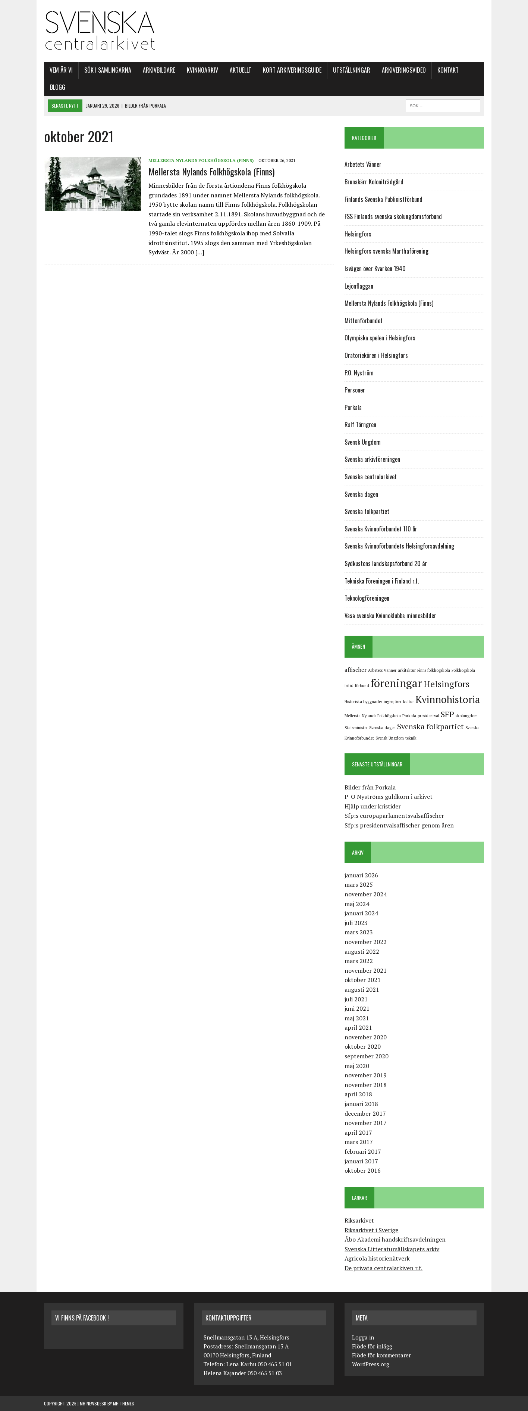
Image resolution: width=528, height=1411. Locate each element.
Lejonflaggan (359, 286)
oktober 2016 (363, 1170)
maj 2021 (357, 1018)
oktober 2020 (363, 1046)
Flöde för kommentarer (381, 1355)
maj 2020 (357, 1066)
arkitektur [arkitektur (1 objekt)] (407, 670)
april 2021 (358, 1027)
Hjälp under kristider (373, 806)
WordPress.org (370, 1364)
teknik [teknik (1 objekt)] (411, 738)
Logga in (363, 1337)
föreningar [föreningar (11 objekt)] (396, 683)
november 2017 (366, 1123)
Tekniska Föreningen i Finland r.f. (382, 580)
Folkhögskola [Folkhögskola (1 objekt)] (463, 670)
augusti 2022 (362, 951)
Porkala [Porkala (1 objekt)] (409, 715)
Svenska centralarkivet (371, 476)
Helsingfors (358, 233)
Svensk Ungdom (363, 442)
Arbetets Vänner (363, 164)
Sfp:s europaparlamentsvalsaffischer (394, 815)
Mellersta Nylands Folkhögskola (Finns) (201, 160)
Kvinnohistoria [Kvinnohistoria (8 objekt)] (447, 699)
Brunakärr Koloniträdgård (374, 181)
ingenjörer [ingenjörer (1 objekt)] (393, 701)
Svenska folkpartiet (367, 511)
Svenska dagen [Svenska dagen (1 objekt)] (382, 727)
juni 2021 (357, 1008)
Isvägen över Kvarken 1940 (375, 268)
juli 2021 (356, 999)
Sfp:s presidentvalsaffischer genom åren (399, 825)
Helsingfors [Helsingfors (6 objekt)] (446, 684)
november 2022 (366, 942)
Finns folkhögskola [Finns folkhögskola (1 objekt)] (433, 670)
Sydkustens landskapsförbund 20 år (386, 563)
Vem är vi (61, 70)
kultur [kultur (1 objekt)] (408, 701)
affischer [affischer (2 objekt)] (356, 669)
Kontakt (448, 70)
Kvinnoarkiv (202, 70)
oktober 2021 (363, 980)
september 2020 (367, 1056)
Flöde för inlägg (372, 1346)
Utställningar (351, 70)
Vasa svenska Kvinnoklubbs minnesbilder (390, 615)
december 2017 (365, 1113)
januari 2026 (361, 875)
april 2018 (358, 1094)
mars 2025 (359, 884)
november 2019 (366, 1075)
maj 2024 (357, 904)
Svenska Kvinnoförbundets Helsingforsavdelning (399, 545)
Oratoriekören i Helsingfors (376, 355)
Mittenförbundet (364, 320)
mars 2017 (359, 1142)
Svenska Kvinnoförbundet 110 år (381, 528)
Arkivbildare (159, 70)
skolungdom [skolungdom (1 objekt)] (467, 715)
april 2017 (358, 1132)
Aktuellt (240, 70)
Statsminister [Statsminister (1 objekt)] (356, 727)
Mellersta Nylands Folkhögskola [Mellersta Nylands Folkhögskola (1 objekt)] (373, 715)
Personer (355, 389)
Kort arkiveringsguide (292, 70)
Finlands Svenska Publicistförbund (383, 199)
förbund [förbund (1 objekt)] (362, 685)
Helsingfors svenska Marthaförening (386, 251)
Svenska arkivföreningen (372, 459)
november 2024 (366, 894)
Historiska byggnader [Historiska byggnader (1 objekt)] (363, 701)
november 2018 (366, 1085)
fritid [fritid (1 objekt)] (349, 685)
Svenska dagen (361, 494)
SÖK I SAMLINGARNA (107, 70)
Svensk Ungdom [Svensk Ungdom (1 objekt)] (389, 738)
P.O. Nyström (359, 372)
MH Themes (123, 1403)
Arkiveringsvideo (404, 70)
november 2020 (366, 1037)
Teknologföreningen (367, 598)
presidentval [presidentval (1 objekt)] (428, 715)
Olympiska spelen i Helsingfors (380, 337)
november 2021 (366, 970)
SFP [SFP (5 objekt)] (447, 714)
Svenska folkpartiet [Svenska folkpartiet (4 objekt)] (430, 726)
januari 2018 (361, 1104)
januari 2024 (361, 913)
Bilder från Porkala (370, 787)
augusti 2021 (362, 989)
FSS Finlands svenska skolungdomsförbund (393, 216)
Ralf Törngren (360, 424)
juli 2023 (356, 923)
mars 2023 (359, 932)
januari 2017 (361, 1161)
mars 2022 (359, 961)
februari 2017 (363, 1151)
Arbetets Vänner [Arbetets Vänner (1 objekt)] (382, 670)
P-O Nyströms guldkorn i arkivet (389, 796)
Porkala (353, 407)
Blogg (57, 87)
